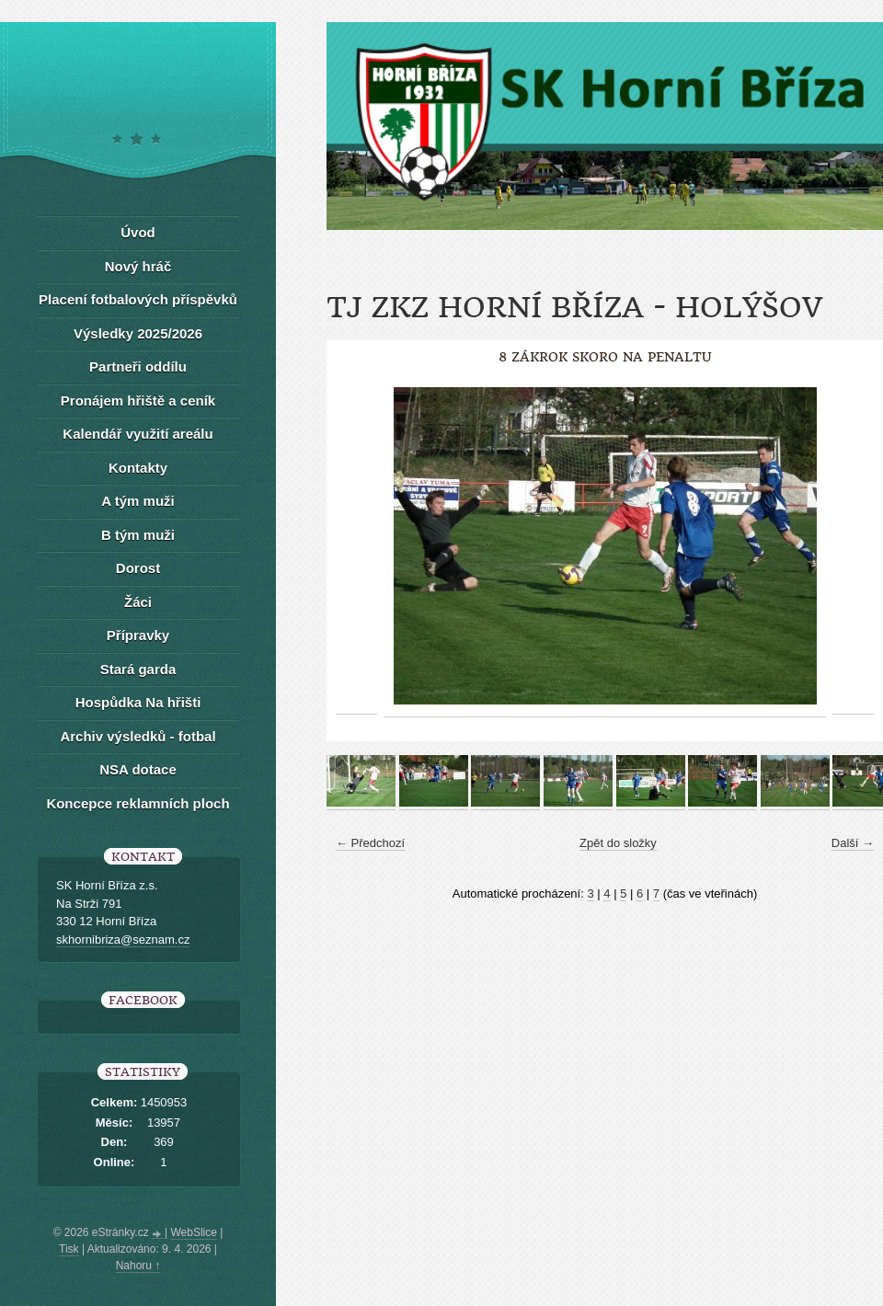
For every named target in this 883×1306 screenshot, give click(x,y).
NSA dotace (138, 769)
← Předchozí (370, 843)
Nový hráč (138, 266)
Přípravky (138, 635)
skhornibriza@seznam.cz (122, 939)
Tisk (69, 1249)
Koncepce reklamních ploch (137, 803)
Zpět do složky (618, 843)
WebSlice (193, 1232)
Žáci (138, 602)
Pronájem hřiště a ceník (138, 400)
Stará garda (138, 669)
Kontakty (138, 467)
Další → (852, 843)
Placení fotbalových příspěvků (138, 299)
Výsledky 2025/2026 (138, 333)
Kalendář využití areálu (137, 433)
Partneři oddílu (138, 366)
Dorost (138, 568)
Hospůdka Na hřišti (138, 702)
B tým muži (138, 535)
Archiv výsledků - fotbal (137, 736)
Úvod (137, 232)
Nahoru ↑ (138, 1265)
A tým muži (137, 501)
